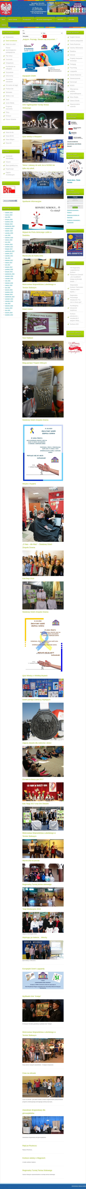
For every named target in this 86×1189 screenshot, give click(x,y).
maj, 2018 (7, 235)
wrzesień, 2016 (9, 276)
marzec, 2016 (8, 285)
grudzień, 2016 (9, 269)
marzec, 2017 (8, 262)
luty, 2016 (7, 287)
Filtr (45, 36)
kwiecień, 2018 (9, 237)
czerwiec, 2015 (9, 301)
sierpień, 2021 (9, 212)
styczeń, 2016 (8, 289)
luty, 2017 (7, 264)
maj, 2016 (7, 280)
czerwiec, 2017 (9, 255)
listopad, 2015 (9, 294)
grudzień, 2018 (9, 221)
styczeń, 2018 (8, 244)
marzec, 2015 (8, 308)
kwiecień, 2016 (9, 283)
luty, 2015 (7, 310)
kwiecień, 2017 (9, 260)
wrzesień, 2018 (9, 228)
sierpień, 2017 (9, 253)
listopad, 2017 (9, 249)
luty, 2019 (7, 217)
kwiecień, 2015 (9, 305)
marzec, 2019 (8, 214)
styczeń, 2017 (8, 267)
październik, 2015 (9, 296)
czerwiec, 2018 (9, 233)
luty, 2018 (7, 242)
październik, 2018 (9, 226)
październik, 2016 (9, 274)
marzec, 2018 (8, 239)
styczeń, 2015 (8, 312)
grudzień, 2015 (9, 292)
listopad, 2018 (9, 224)
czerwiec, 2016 (9, 278)
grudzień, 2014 (9, 314)
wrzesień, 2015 (9, 299)
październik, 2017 (9, 251)
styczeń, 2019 (8, 219)
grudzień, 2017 (9, 246)
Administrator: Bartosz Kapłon (79, 1186)
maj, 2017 (7, 258)
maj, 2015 (7, 303)
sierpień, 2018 (9, 230)
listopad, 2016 (9, 271)
